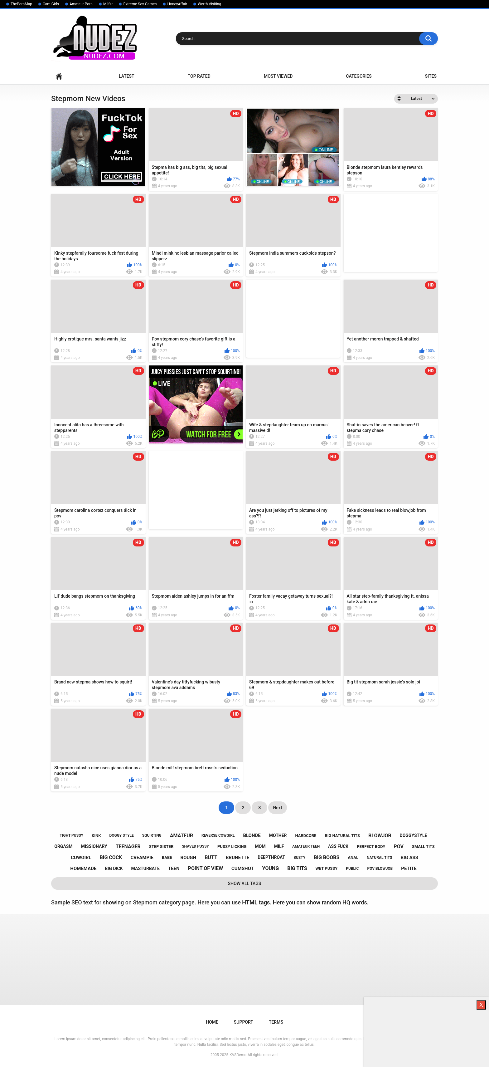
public (352, 868)
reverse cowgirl (218, 835)
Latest (126, 76)
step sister (161, 846)
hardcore (306, 835)
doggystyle (413, 835)
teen (174, 868)
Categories (358, 76)
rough (188, 857)
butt (211, 857)
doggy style (121, 835)
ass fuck (338, 846)
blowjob (379, 836)
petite (408, 868)
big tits (297, 868)
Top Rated (199, 76)
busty (299, 857)
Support (243, 1022)
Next (277, 807)
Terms (276, 1022)
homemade (83, 868)
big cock (111, 857)
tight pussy (71, 835)
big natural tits (342, 835)
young (270, 868)
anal (353, 857)
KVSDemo (238, 1055)
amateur (181, 836)
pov (399, 846)
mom (260, 846)
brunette (237, 857)
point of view (205, 868)
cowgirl (81, 857)
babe (167, 857)
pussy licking (232, 846)
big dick (114, 868)
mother (278, 835)
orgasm (63, 846)
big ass (409, 857)
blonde (251, 835)
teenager (128, 846)
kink (96, 835)
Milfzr (108, 4)
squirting (152, 835)
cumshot (242, 868)
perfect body (371, 846)
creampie (141, 857)
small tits (423, 846)
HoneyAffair (177, 4)
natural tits (379, 857)
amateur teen (306, 846)
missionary (94, 846)
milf (279, 846)
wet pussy (327, 868)
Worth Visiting (209, 4)
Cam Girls (51, 4)
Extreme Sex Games (140, 4)
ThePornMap (21, 4)
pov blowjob (380, 868)
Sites (431, 76)
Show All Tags (244, 883)
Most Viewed (278, 76)
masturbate (145, 868)
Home (59, 76)
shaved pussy (195, 846)
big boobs (326, 857)
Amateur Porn (81, 4)
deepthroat (271, 857)
